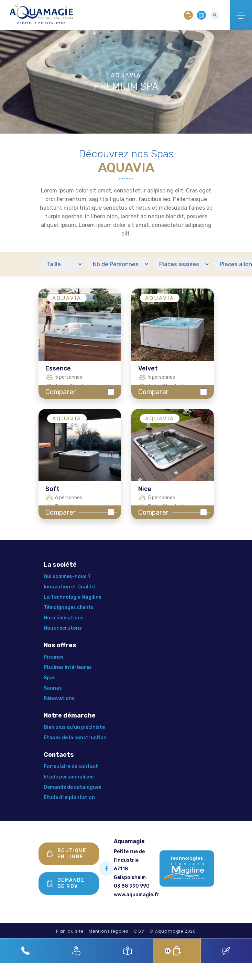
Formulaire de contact (71, 767)
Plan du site (70, 931)
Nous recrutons (63, 628)
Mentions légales (109, 931)
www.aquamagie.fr (137, 895)
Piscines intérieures (68, 667)
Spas (50, 678)
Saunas (53, 688)
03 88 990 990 (132, 886)
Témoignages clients (69, 607)
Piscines (54, 657)
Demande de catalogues (72, 787)
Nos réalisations (64, 618)
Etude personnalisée (69, 777)
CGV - (141, 931)
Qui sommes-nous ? (67, 576)
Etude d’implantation (69, 797)
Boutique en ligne (67, 854)
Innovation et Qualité (69, 587)
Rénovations (59, 698)
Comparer (60, 392)
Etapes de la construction (75, 738)
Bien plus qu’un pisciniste (74, 727)
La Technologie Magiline (72, 597)
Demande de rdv (66, 883)
